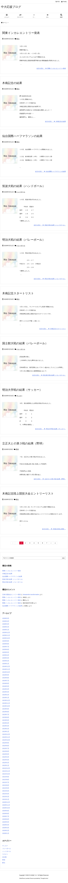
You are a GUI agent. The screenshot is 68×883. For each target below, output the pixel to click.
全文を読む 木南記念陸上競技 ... (54, 529)
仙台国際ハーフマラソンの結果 (22, 136)
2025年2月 (5, 661)
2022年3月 (5, 760)
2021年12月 (6, 768)
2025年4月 (5, 655)
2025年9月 (5, 641)
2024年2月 (5, 695)
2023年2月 (5, 728)
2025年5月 (5, 652)
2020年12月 (6, 802)
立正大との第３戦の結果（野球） (23, 443)
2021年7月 (5, 782)
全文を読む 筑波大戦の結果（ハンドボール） (50, 225)
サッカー (19, 395)
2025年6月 (5, 649)
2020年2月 (5, 830)
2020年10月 (6, 808)
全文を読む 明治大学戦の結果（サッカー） (50, 429)
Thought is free (44, 878)
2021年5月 (5, 788)
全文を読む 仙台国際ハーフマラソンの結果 (50, 171)
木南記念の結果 (12, 83)
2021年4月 (5, 791)
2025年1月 (5, 663)
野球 (17, 449)
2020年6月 (5, 819)
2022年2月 (5, 762)
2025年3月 (5, 658)
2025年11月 (6, 635)
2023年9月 (5, 709)
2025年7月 (5, 646)
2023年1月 (5, 731)
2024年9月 (5, 675)
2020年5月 (5, 822)
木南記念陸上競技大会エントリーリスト (28, 493)
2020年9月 (5, 810)
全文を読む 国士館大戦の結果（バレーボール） (49, 375)
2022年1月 (5, 765)
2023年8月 (5, 711)
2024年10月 (6, 672)
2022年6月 (5, 751)
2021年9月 (5, 777)
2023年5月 (5, 720)
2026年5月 (5, 618)
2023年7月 (5, 714)
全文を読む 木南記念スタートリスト (52, 329)
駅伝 (18, 39)
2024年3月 (5, 692)
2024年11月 (6, 669)
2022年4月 (5, 757)
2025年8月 (5, 644)
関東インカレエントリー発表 (21, 32)
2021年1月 (5, 799)
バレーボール (21, 245)
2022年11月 (6, 737)
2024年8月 (5, 678)
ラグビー (5, 854)
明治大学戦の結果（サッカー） (22, 389)
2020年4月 (5, 825)
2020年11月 (6, 805)
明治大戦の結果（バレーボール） (23, 239)
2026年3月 (5, 624)
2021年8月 (5, 779)
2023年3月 (5, 726)
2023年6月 (5, 717)
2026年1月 (5, 629)
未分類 (4, 857)
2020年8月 (5, 813)
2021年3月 (5, 794)
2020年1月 (5, 833)
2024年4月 (5, 689)
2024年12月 (6, 666)
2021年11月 (6, 771)
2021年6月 (5, 785)
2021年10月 (6, 774)
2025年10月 (6, 638)
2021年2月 (5, 796)
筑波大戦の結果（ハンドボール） (23, 186)
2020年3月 (5, 827)
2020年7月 (5, 816)
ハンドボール (21, 192)
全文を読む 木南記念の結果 (55, 121)
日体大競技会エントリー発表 (11, 594)
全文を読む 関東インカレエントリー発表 (51, 68)
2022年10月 (6, 740)
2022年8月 (5, 745)
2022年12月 (6, 734)
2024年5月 (5, 686)
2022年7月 (5, 748)
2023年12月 (6, 700)
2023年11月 (6, 703)
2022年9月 (5, 743)
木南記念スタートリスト (18, 293)
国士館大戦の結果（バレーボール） (25, 343)
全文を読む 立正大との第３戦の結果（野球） (50, 479)
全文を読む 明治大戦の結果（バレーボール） (50, 279)
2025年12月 (6, 632)
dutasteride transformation (31, 594)
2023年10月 (6, 706)
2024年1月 (5, 697)
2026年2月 (5, 627)
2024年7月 (5, 680)
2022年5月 (5, 754)
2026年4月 (5, 621)
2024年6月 (5, 683)
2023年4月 (5, 723)
